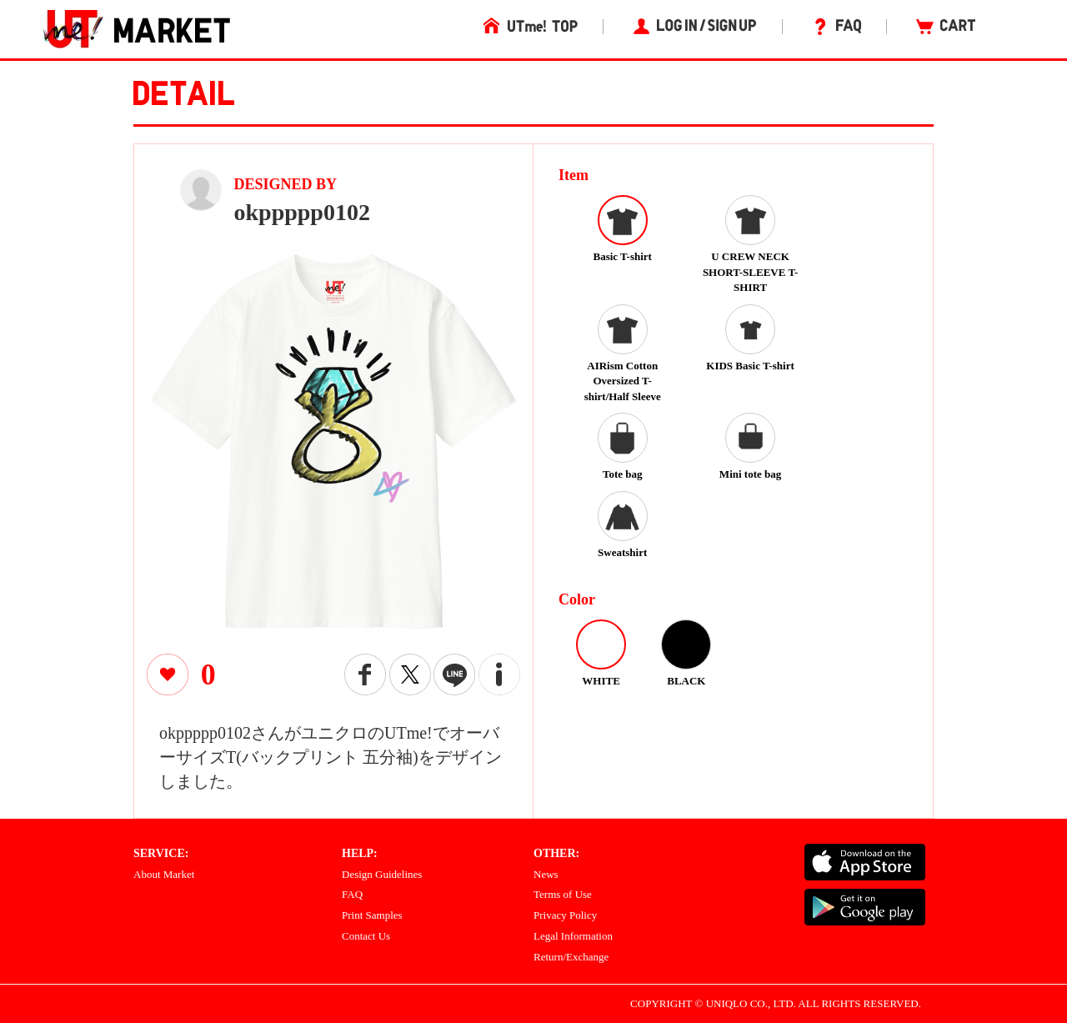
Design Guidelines (382, 874)
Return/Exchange (571, 956)
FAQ (352, 894)
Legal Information (573, 936)
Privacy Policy (565, 915)
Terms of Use (563, 894)
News (546, 874)
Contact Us (366, 936)
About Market (163, 874)
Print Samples (372, 915)
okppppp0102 (302, 212)
